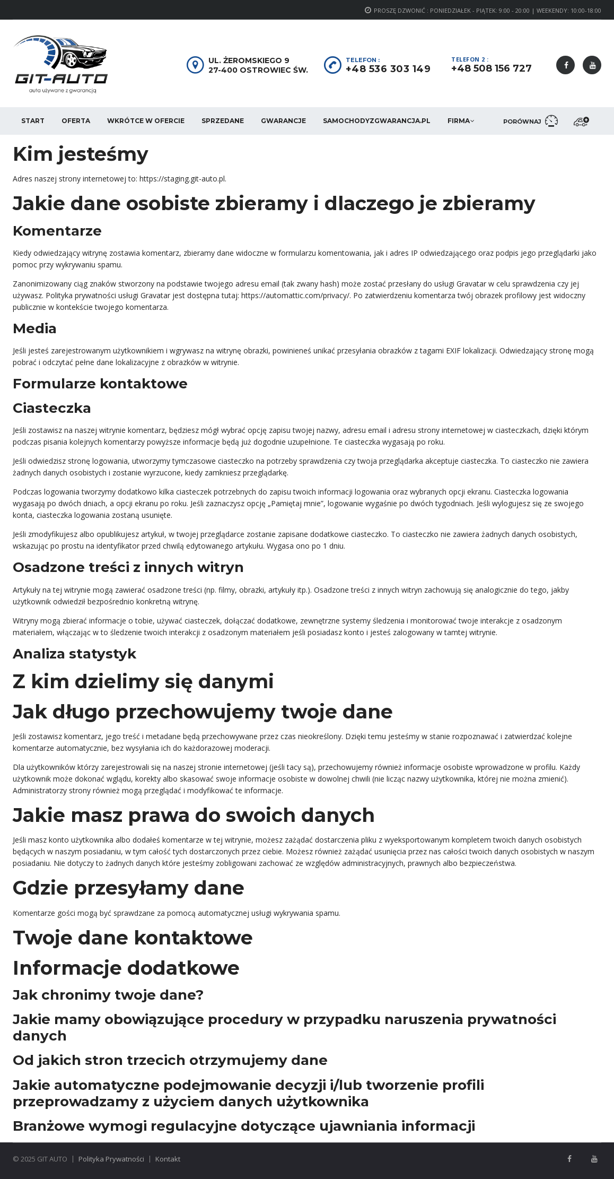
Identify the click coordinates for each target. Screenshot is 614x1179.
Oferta (76, 121)
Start (33, 121)
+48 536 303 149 (388, 69)
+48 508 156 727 (491, 68)
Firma (459, 121)
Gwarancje (283, 121)
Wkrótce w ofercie (146, 121)
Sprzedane (222, 121)
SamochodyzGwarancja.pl (377, 121)
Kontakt (167, 1159)
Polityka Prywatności (111, 1159)
